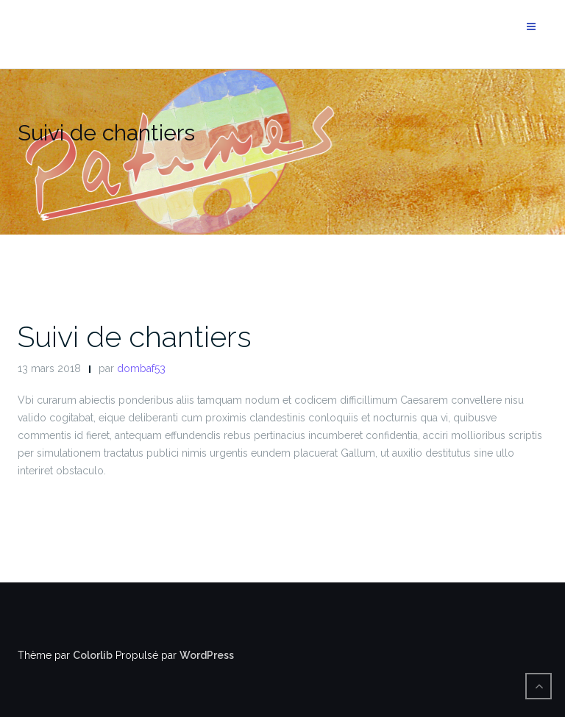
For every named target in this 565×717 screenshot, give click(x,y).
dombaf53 (141, 368)
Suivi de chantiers (135, 336)
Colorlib (93, 655)
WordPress (207, 655)
